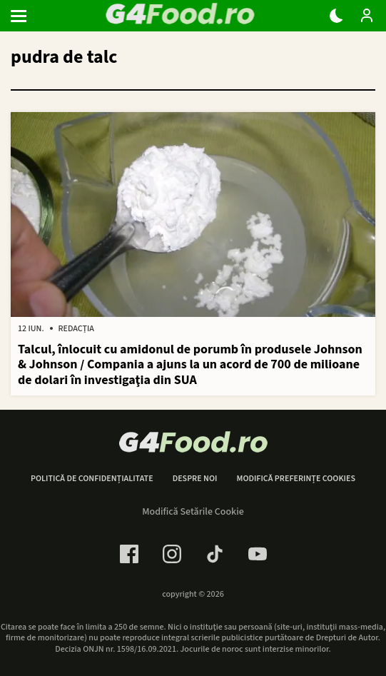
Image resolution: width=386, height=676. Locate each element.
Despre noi (195, 479)
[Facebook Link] (129, 554)
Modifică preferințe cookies (295, 479)
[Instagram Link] (172, 554)
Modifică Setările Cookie (193, 512)
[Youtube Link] (257, 554)
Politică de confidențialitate (92, 479)
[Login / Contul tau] (366, 15)
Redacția (76, 329)
